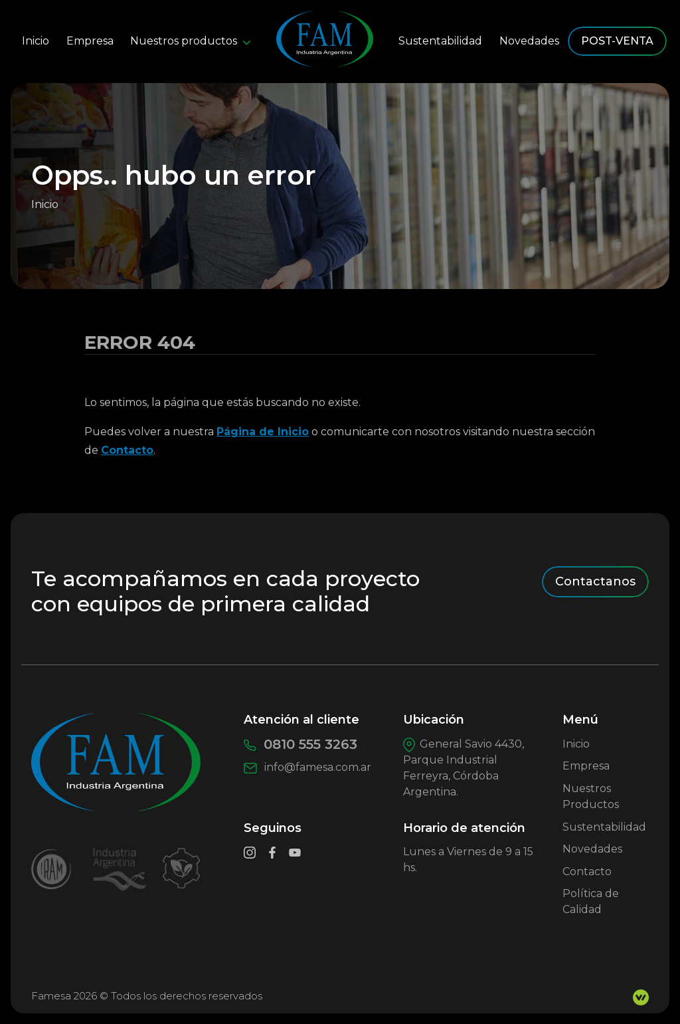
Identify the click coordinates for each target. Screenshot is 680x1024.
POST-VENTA (617, 41)
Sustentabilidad (440, 41)
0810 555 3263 (300, 744)
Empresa (90, 41)
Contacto (127, 450)
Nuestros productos (190, 41)
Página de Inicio (262, 431)
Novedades (529, 41)
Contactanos (595, 581)
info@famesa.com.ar (307, 767)
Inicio (35, 41)
